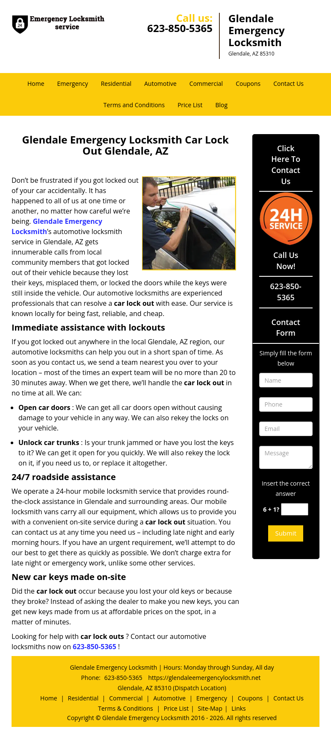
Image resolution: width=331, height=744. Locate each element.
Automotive (160, 83)
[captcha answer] (294, 509)
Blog (222, 105)
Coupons (248, 83)
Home (35, 83)
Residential (116, 83)
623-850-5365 (180, 28)
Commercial (206, 83)
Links (238, 708)
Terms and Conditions (134, 105)
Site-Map (210, 708)
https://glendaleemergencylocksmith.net (204, 678)
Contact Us (288, 83)
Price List (189, 105)
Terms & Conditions (125, 708)
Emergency (72, 83)
